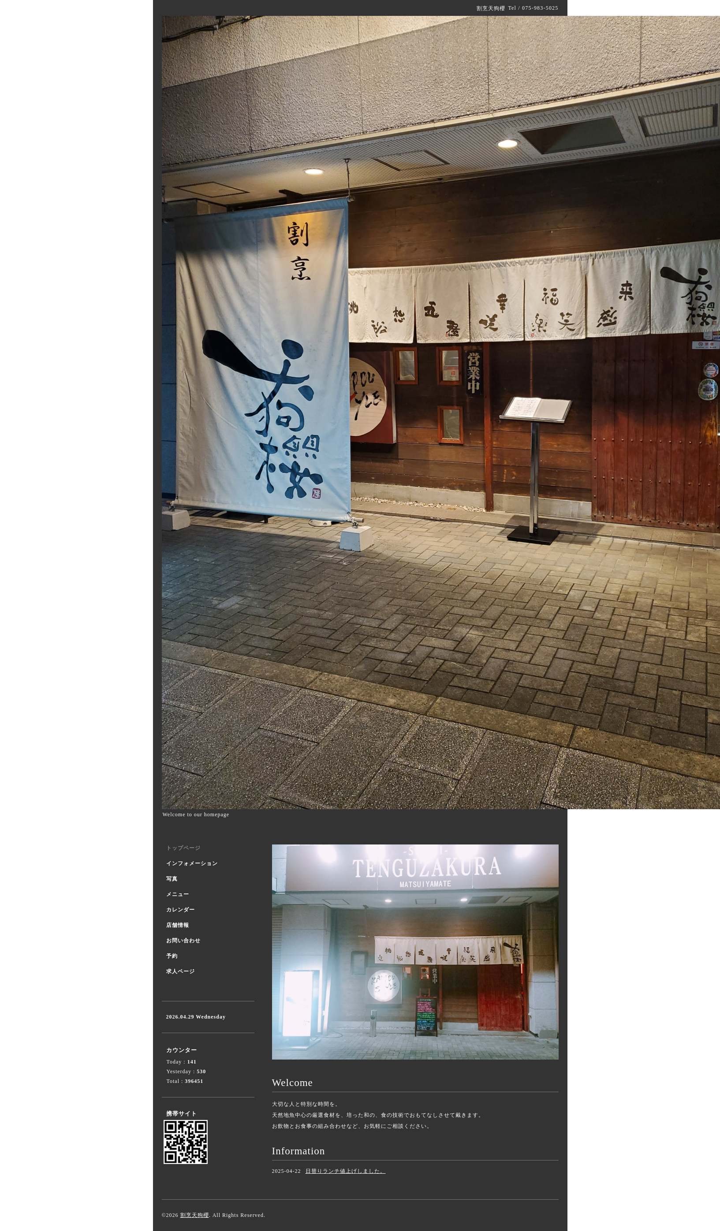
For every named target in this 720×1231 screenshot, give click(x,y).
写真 (172, 879)
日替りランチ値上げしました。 (346, 1171)
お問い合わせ (183, 940)
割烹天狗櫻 (194, 1215)
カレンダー (180, 910)
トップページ (183, 848)
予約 (172, 956)
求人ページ (180, 971)
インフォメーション (192, 863)
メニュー (177, 894)
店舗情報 (177, 925)
